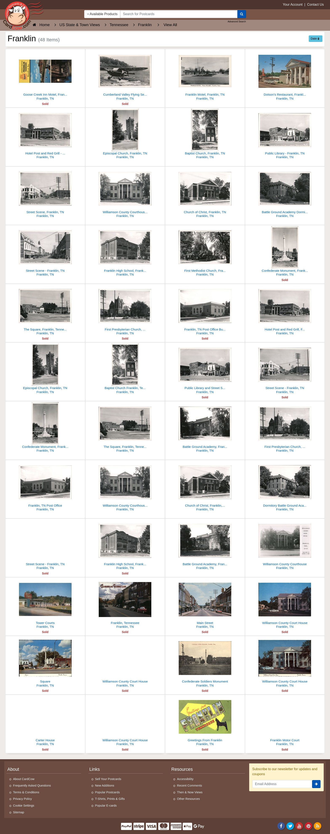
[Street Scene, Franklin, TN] (45, 193)
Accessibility (185, 779)
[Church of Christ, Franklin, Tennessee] (205, 486)
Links (94, 769)
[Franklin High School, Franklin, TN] (125, 545)
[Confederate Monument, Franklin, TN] (285, 251)
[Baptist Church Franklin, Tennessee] (125, 369)
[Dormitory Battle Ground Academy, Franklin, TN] (285, 486)
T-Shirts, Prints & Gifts (110, 799)
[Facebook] (281, 825)
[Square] (45, 662)
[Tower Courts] (45, 604)
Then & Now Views (189, 792)
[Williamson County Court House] (285, 604)
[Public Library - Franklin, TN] (285, 134)
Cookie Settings (23, 805)
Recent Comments (189, 785)
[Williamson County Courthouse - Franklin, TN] (125, 193)
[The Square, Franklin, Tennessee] (45, 310)
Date (315, 38)
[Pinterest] (308, 825)
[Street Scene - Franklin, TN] (45, 251)
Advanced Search (237, 21)
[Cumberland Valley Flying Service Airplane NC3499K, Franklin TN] (125, 75)
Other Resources (188, 799)
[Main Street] (205, 604)
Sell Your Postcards (108, 779)
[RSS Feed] (317, 825)
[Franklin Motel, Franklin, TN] (205, 75)
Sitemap (18, 812)
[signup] (316, 784)
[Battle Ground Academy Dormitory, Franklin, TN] (285, 193)
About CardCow (24, 779)
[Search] (241, 14)
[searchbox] (178, 14)
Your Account (293, 4)
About (13, 769)
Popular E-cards (106, 805)
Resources (182, 769)
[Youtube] (299, 825)
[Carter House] (45, 721)
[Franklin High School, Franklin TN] (125, 251)
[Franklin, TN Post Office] (45, 486)
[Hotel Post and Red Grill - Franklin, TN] (45, 134)
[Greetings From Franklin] (205, 721)
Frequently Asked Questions (32, 785)
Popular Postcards (107, 792)
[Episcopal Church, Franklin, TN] (125, 134)
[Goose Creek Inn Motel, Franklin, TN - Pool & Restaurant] (45, 75)
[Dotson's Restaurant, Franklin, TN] (285, 75)
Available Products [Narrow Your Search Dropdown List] (102, 14)
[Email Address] (282, 784)
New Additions (104, 785)
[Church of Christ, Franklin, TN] (205, 193)
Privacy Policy (22, 799)
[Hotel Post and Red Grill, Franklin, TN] (285, 310)
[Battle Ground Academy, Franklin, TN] (205, 428)
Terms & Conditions (26, 792)
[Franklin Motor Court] (285, 721)
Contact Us (315, 4)
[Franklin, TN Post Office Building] (205, 310)
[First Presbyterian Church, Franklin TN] (125, 310)
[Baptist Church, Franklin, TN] (205, 134)
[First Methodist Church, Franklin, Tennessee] (205, 251)
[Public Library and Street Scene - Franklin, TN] (205, 369)
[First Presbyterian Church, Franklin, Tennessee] (285, 428)
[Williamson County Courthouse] (285, 545)
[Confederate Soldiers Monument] (205, 662)
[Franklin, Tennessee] (125, 604)
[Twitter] (290, 825)
